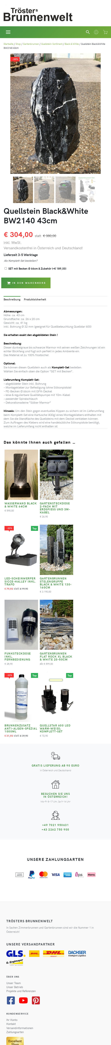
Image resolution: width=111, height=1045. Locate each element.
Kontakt (11, 946)
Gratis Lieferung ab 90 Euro (55, 689)
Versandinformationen (19, 950)
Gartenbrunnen (31, 44)
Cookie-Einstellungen (83, 1037)
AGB (18, 1037)
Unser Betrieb (14, 909)
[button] (87, 32)
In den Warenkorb (26, 283)
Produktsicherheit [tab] (35, 299)
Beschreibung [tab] (12, 299)
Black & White (72, 44)
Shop (18, 44)
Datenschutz (30, 1037)
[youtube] (25, 922)
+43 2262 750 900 (55, 753)
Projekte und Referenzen (21, 913)
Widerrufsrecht (47, 1037)
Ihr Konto (11, 942)
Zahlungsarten (15, 954)
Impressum (63, 1037)
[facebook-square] (12, 922)
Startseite (8, 44)
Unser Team (13, 905)
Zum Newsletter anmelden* (26, 1013)
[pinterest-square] (37, 922)
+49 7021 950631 (55, 748)
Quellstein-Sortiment (51, 44)
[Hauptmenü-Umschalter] (8, 32)
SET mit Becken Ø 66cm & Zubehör (37, 268)
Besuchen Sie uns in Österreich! (55, 718)
